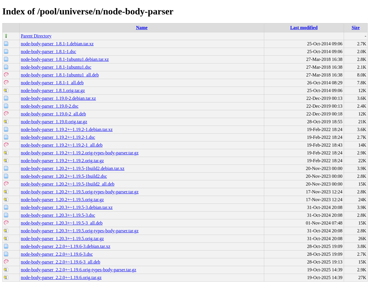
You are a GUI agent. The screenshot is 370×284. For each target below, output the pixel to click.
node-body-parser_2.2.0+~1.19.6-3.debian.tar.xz (65, 246)
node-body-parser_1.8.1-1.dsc (48, 51)
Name (141, 27)
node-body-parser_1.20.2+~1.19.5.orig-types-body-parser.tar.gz (79, 191)
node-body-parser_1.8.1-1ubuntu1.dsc (56, 67)
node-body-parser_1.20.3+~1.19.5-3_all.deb (62, 223)
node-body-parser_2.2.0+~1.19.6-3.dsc (57, 254)
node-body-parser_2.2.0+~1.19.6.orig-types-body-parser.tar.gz (78, 269)
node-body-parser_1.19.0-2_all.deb (53, 113)
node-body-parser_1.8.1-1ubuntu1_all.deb (60, 74)
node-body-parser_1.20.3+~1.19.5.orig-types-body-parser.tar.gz (79, 230)
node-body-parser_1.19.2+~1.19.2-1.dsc (58, 137)
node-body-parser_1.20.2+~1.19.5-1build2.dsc (64, 176)
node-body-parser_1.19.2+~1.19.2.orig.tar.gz (62, 160)
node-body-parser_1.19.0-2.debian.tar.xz (58, 98)
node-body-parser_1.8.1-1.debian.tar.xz (57, 43)
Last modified (304, 27)
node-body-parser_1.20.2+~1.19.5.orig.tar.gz (62, 199)
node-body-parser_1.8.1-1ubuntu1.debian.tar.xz (65, 59)
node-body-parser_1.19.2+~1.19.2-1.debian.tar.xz (67, 129)
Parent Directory (36, 35)
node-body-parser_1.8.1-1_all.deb (52, 82)
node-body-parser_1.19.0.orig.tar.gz (54, 121)
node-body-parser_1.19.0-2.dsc (50, 106)
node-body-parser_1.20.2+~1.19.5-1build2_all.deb (67, 184)
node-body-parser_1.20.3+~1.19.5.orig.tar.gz (62, 238)
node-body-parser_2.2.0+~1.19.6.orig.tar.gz (61, 277)
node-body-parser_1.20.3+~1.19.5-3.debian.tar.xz (67, 207)
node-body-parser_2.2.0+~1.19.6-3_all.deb (60, 261)
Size (356, 27)
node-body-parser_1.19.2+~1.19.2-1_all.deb (62, 145)
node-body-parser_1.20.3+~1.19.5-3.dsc (58, 215)
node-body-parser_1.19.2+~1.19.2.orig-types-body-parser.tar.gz (79, 152)
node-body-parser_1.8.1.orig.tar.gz (53, 90)
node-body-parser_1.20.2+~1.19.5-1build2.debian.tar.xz (72, 168)
